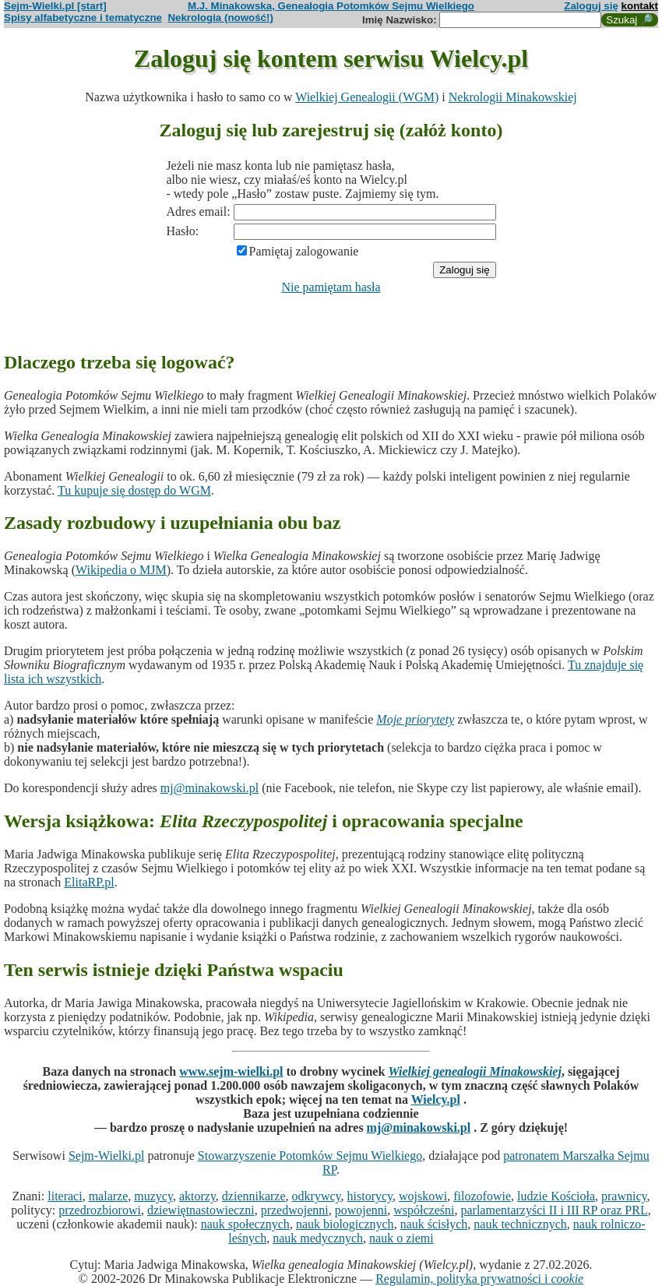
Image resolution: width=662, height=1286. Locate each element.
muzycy (153, 1196)
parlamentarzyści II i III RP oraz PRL (553, 1210)
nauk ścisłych (434, 1224)
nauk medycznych (318, 1238)
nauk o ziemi (401, 1238)
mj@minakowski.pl (209, 788)
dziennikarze (254, 1196)
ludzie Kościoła (556, 1196)
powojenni (361, 1210)
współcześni (423, 1210)
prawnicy (624, 1196)
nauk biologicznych (345, 1224)
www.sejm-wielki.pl (231, 1071)
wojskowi (423, 1196)
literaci (65, 1196)
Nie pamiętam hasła (330, 287)
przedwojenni (295, 1210)
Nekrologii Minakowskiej (513, 97)
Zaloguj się (591, 6)
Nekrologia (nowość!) (220, 17)
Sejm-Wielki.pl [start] (55, 6)
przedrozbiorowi (99, 1210)
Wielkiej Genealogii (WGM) (366, 97)
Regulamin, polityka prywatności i (479, 1278)
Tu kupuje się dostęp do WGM (134, 490)
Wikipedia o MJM (121, 569)
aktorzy (197, 1196)
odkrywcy (316, 1196)
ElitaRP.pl (89, 882)
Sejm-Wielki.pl (107, 1155)
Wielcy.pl (435, 1099)
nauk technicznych (520, 1224)
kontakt (640, 6)
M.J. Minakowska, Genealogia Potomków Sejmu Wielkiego (331, 6)
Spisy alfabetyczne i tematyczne (83, 17)
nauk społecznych (245, 1224)
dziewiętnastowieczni (201, 1210)
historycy (370, 1196)
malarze (109, 1196)
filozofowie (482, 1196)
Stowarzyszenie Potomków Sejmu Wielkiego (310, 1155)
